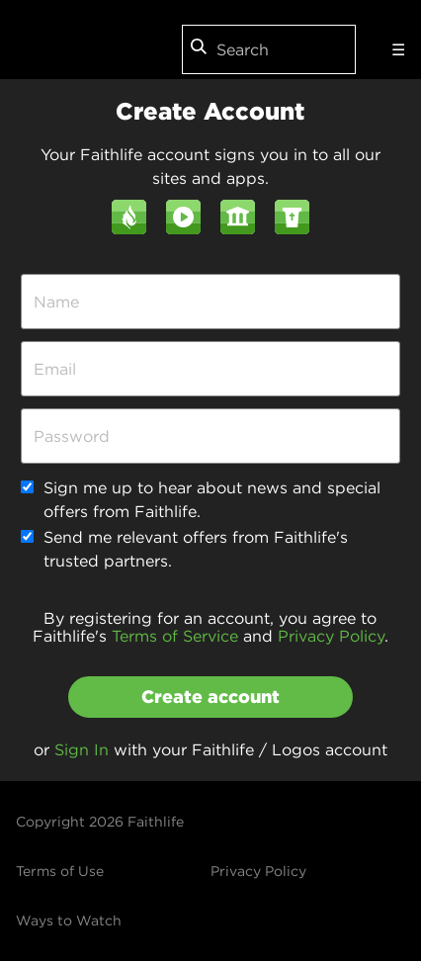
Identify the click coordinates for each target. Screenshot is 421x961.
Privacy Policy (331, 636)
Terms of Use (60, 871)
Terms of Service (175, 636)
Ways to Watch (69, 920)
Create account (210, 696)
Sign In (81, 749)
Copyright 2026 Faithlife (100, 821)
